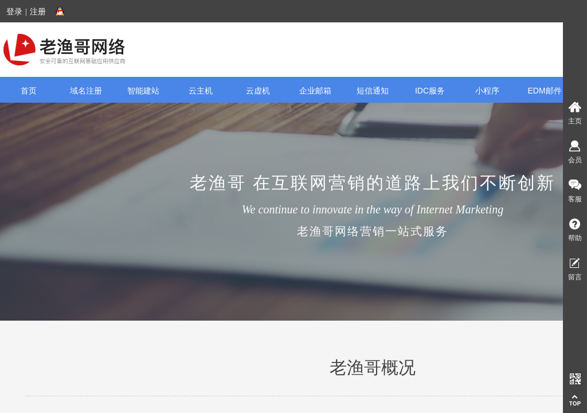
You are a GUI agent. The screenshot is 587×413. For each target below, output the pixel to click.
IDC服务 (430, 90)
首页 (29, 90)
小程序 (487, 90)
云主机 (201, 90)
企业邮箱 (315, 90)
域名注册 (86, 90)
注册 (38, 11)
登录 (14, 11)
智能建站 (143, 90)
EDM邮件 (544, 90)
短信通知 (373, 90)
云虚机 (258, 90)
